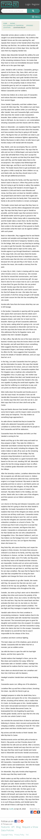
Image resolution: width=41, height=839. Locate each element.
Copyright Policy (7, 835)
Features (5, 827)
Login (28, 4)
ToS (27, 835)
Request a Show (30, 827)
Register (36, 4)
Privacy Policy (19, 835)
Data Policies (7, 830)
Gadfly (11, 809)
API (13, 827)
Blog (18, 827)
